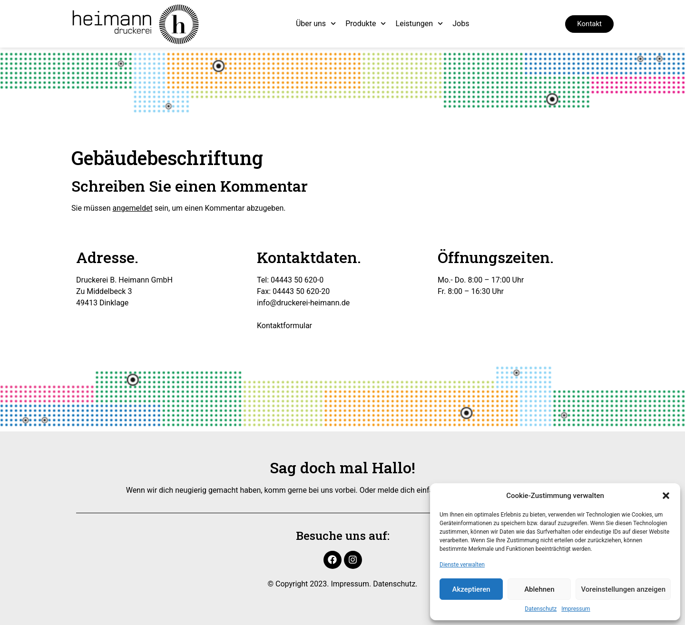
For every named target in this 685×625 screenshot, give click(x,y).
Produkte (365, 23)
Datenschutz (541, 608)
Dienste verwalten (462, 564)
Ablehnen (539, 589)
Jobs (460, 23)
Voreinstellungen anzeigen (623, 589)
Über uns (316, 23)
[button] (666, 495)
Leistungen (419, 23)
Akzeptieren (471, 589)
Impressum (575, 608)
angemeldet (133, 208)
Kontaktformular (284, 325)
